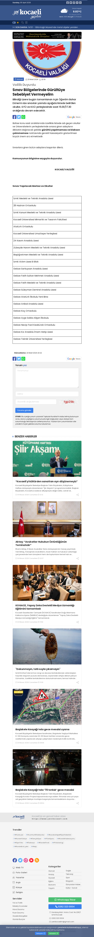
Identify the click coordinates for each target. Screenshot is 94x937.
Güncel (19, 79)
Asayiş (51, 874)
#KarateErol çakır (21, 846)
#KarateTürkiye (20, 839)
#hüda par (18, 835)
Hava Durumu (18, 909)
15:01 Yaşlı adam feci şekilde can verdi (47, 27)
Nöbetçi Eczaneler (20, 906)
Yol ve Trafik (17, 903)
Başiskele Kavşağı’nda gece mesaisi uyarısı (42, 729)
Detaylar (40, 933)
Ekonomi (52, 885)
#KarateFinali (43, 843)
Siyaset (51, 878)
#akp (34, 846)
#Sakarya (30, 843)
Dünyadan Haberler (74, 884)
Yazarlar (18, 877)
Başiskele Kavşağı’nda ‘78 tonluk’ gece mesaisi (44, 789)
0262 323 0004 (65, 906)
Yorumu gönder (24, 410)
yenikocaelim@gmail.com (63, 921)
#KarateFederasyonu (66, 839)
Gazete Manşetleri (20, 916)
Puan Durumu (18, 913)
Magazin (69, 881)
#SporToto (18, 843)
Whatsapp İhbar (65, 899)
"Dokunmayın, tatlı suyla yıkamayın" (37, 669)
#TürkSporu (49, 839)
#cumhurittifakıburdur (35, 835)
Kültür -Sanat (71, 888)
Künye (17, 887)
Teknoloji (69, 874)
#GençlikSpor (35, 839)
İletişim (18, 892)
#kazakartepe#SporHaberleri (59, 835)
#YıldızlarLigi (57, 843)
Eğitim (51, 881)
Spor (68, 877)
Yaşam (51, 888)
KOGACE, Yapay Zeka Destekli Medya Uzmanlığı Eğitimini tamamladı (44, 607)
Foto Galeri (20, 872)
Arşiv (17, 882)
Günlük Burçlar (19, 919)
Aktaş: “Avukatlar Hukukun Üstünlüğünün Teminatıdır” (41, 543)
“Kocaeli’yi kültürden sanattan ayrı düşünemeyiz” (46, 481)
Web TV (18, 867)
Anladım (53, 933)
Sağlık (68, 871)
